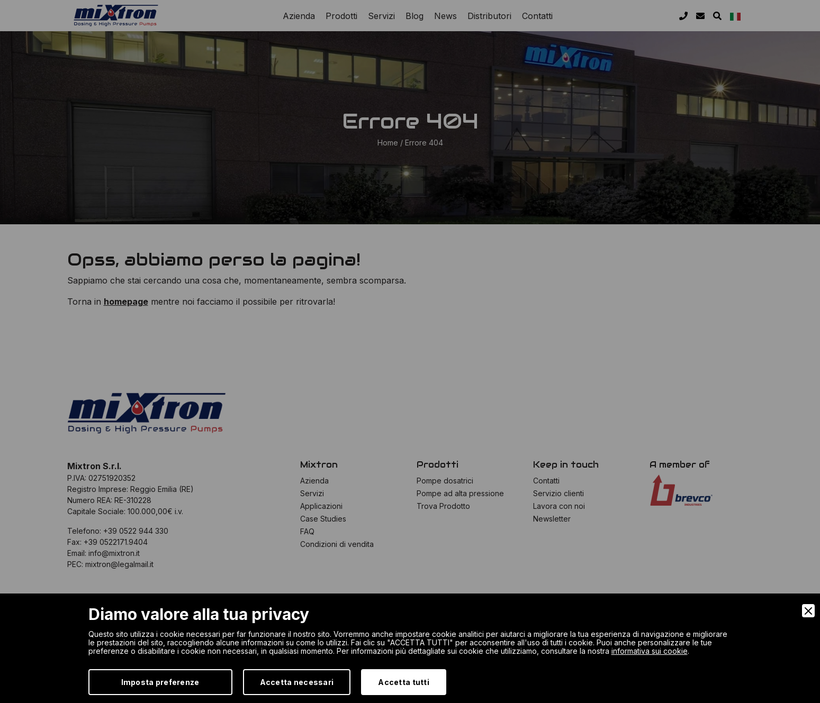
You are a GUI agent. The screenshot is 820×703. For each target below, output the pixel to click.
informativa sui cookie (649, 650)
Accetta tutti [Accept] (403, 682)
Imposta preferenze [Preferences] (160, 682)
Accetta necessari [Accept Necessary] (297, 682)
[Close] (808, 610)
